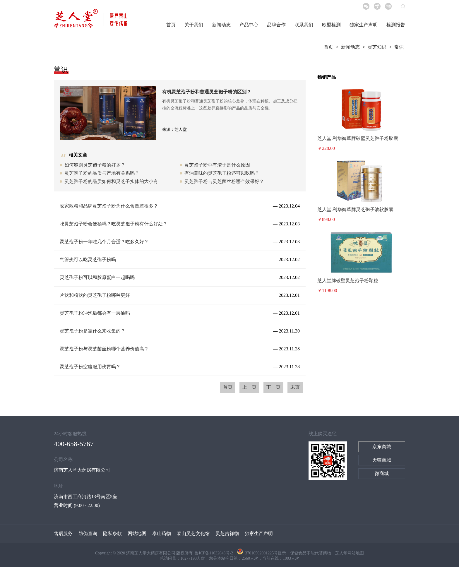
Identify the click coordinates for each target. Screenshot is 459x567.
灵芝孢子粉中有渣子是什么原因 (217, 164)
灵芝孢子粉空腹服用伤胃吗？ (90, 366)
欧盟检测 (331, 24)
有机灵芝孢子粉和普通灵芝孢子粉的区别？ (206, 91)
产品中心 (248, 24)
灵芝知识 (377, 46)
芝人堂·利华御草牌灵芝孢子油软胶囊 (355, 209)
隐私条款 (112, 533)
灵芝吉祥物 (227, 533)
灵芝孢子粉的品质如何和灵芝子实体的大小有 (111, 181)
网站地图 (137, 533)
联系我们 (303, 24)
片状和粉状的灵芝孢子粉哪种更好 (95, 295)
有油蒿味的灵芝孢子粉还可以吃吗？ (221, 173)
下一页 (273, 387)
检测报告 (395, 24)
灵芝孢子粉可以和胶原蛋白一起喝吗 (97, 277)
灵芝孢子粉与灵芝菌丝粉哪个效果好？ (224, 181)
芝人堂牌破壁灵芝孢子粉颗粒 (347, 280)
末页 (295, 387)
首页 (171, 24)
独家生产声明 (364, 24)
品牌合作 (276, 24)
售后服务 (63, 533)
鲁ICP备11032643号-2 (214, 553)
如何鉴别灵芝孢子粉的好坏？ (94, 164)
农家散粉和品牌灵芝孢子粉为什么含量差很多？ (109, 205)
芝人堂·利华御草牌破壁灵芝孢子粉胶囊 (357, 138)
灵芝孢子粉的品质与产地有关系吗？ (101, 173)
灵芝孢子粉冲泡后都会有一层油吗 (95, 313)
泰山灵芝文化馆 (193, 533)
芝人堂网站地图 (349, 553)
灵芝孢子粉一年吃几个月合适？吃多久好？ (104, 241)
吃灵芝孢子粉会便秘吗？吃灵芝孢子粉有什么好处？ (113, 223)
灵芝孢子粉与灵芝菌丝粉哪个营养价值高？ (104, 348)
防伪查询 (87, 533)
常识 (399, 46)
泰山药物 (161, 533)
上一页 (249, 387)
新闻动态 (221, 24)
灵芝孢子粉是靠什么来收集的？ (92, 330)
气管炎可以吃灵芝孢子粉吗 (88, 259)
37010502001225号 (257, 553)
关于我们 (193, 24)
